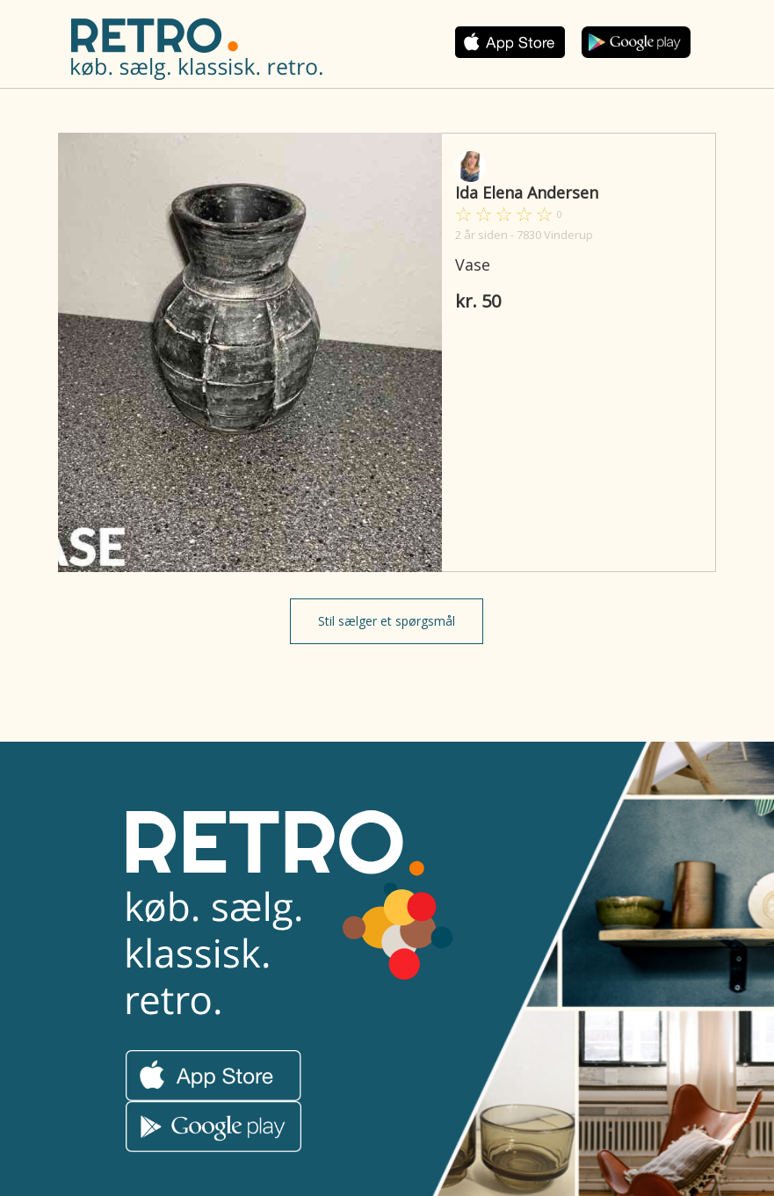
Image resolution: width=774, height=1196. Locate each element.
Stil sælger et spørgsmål (386, 620)
